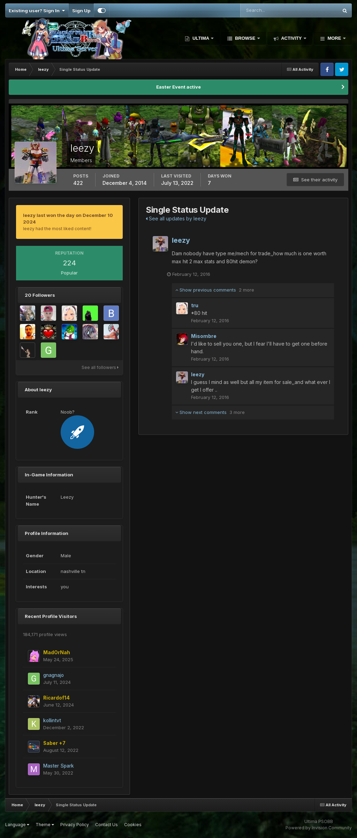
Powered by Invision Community (319, 827)
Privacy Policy (74, 824)
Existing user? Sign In (37, 10)
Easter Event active (178, 87)
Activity (291, 38)
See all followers (100, 367)
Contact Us (106, 824)
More (334, 38)
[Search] (267, 10)
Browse (245, 38)
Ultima (200, 38)
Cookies (133, 824)
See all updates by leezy (176, 218)
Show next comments (210, 412)
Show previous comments (214, 290)
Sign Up (81, 10)
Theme (45, 824)
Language (17, 824)
